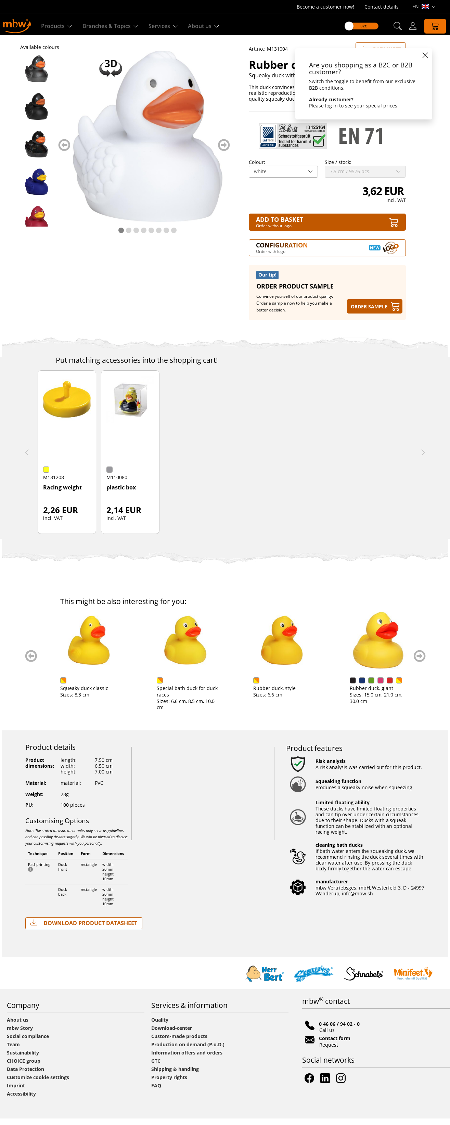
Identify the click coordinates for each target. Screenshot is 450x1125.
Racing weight (62, 494)
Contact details (381, 6)
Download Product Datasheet (83, 929)
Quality (159, 1026)
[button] (392, 26)
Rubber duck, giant (371, 694)
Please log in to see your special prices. (349, 105)
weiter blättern (224, 151)
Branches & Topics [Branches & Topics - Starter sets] (112, 26)
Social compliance (28, 1042)
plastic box (121, 494)
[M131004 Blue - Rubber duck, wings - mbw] (36, 188)
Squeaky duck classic (84, 694)
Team (13, 1051)
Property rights (169, 1084)
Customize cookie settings (38, 1084)
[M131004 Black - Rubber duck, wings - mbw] (36, 113)
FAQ (156, 1092)
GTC (155, 1067)
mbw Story (20, 1034)
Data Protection (25, 1075)
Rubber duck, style (274, 694)
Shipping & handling (175, 1075)
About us (17, 1026)
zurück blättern (64, 151)
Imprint (16, 1092)
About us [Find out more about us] (205, 26)
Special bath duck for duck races (187, 697)
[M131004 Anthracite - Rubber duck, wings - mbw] (36, 75)
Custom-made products (180, 1042)
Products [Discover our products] (58, 26)
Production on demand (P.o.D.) (187, 1051)
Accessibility (21, 1100)
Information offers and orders (186, 1059)
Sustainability (23, 1059)
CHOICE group (23, 1067)
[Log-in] (407, 26)
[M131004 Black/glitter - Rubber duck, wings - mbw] (36, 150)
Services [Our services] (164, 26)
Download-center (171, 1034)
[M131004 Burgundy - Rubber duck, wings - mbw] (36, 226)
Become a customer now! (325, 6)
